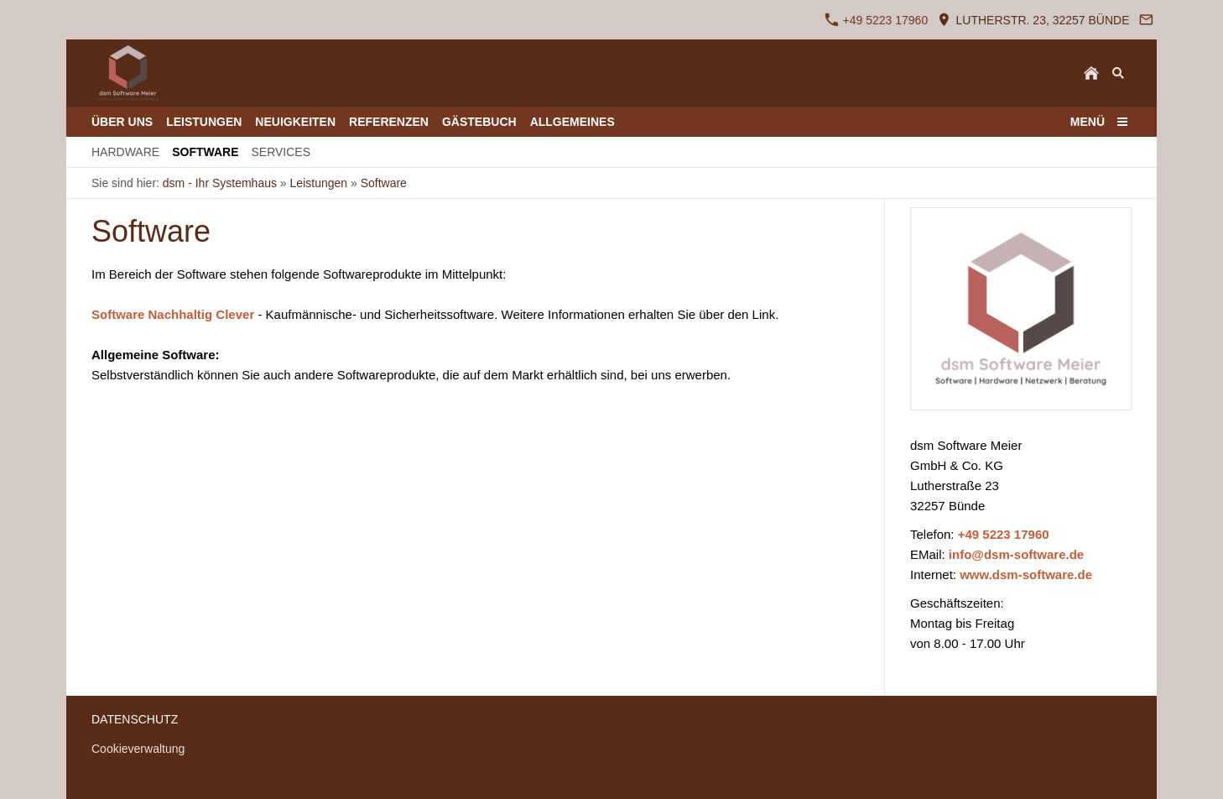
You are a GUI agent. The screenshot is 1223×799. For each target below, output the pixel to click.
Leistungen (319, 183)
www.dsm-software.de (1026, 574)
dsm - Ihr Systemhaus (220, 183)
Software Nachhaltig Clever (172, 314)
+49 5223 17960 (877, 20)
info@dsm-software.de (1016, 554)
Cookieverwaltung (138, 748)
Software (384, 183)
